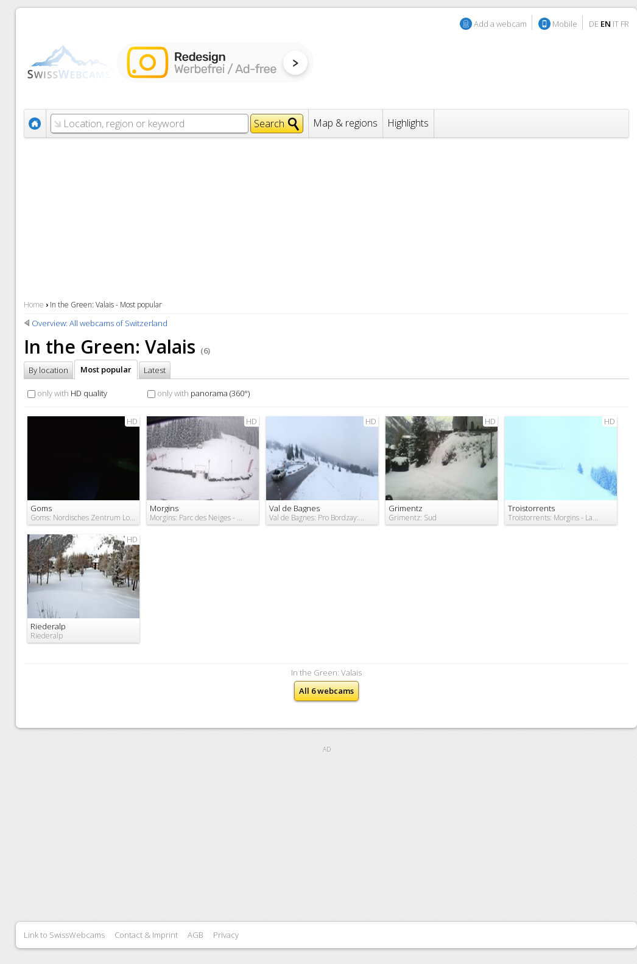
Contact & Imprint (146, 934)
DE (594, 23)
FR (625, 23)
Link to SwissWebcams (64, 934)
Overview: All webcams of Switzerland (99, 323)
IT (616, 23)
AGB (195, 934)
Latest (155, 370)
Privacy (226, 934)
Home (34, 304)
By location (48, 370)
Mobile (564, 23)
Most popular (106, 369)
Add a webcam (500, 23)
